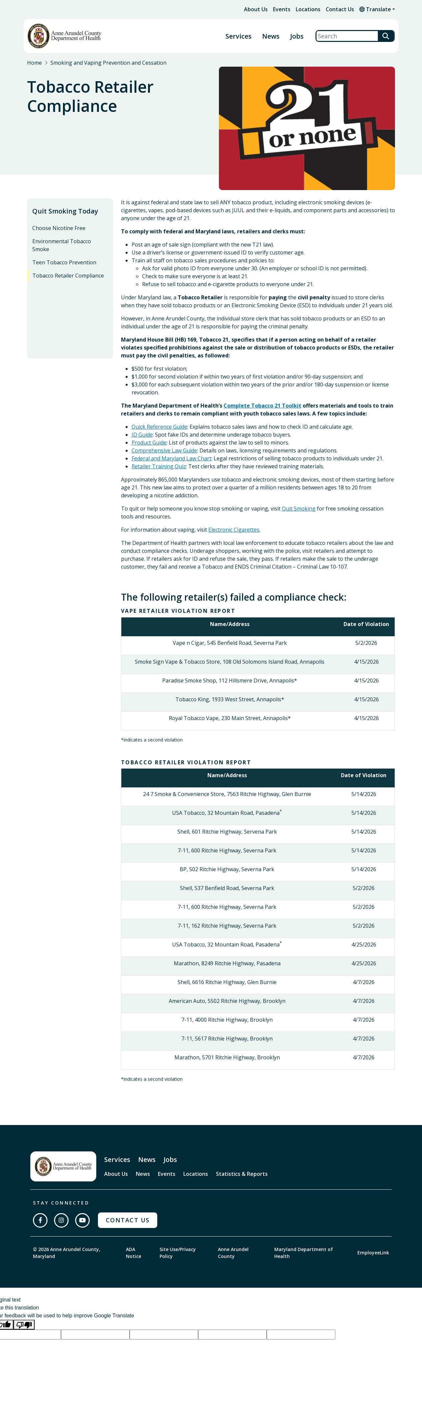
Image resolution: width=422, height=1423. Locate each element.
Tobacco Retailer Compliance (68, 275)
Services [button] (239, 36)
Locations (308, 9)
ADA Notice (133, 1252)
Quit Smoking (299, 508)
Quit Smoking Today (65, 211)
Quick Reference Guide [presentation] (159, 426)
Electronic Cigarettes (233, 529)
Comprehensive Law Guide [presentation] (164, 450)
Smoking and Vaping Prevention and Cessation (108, 62)
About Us (256, 9)
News (271, 36)
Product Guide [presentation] (149, 442)
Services (117, 1159)
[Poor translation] (24, 1325)
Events (281, 9)
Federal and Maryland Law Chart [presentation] (171, 458)
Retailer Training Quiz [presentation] (159, 466)
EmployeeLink (373, 1252)
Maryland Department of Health (303, 1252)
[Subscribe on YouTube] (82, 1220)
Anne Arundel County (233, 1252)
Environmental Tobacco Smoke (61, 245)
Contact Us (340, 9)
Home (34, 62)
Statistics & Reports (242, 1173)
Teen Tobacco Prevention (64, 262)
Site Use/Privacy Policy (178, 1252)
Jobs (297, 36)
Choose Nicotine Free (58, 228)
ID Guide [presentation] (142, 434)
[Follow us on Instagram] (61, 1220)
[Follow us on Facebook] (40, 1220)
